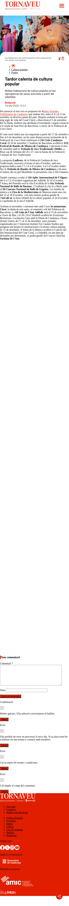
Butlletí (10, 836)
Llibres (10, 830)
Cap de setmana (14, 833)
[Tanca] (2, 711)
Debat (9, 827)
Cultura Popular (14, 821)
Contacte (11, 813)
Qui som (10, 810)
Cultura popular (19, 69)
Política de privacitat (17, 816)
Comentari (6, 663)
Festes (14, 72)
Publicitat (11, 839)
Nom (2, 694)
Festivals (11, 824)
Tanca (4, 723)
